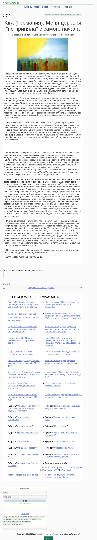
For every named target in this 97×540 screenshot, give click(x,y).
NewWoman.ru (11, 2)
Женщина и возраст (26, 448)
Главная (28, 7)
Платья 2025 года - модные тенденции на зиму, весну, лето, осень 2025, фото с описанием (23, 304)
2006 (60, 467)
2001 (50, 470)
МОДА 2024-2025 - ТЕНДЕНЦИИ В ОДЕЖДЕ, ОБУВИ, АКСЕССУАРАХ (24, 517)
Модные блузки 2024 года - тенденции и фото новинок (21, 353)
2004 (73, 467)
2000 (56, 470)
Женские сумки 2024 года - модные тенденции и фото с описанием (21, 385)
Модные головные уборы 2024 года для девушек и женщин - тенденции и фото (22, 329)
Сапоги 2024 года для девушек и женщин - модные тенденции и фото (63, 395)
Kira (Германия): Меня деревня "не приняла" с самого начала (42, 288)
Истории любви (24, 426)
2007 (54, 467)
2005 (67, 467)
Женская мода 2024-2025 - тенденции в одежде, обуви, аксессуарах (22, 408)
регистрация (40, 271)
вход (25, 501)
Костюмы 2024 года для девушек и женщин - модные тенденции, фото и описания (61, 363)
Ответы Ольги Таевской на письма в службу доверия (62, 455)
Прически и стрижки (51, 7)
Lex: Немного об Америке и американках (53, 35)
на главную (6, 283)
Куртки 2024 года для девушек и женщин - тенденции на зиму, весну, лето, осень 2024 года (62, 329)
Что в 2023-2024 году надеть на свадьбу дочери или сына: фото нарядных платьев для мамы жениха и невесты (63, 341)
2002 (43, 470)
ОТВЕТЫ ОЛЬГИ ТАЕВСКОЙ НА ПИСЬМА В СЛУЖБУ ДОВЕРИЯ (22, 519)
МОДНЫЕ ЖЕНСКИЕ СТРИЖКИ (13, 524)
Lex (70, 74)
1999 (62, 470)
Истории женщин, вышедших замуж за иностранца (63, 407)
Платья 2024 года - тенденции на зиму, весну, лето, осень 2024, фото (24, 363)
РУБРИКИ (25, 514)
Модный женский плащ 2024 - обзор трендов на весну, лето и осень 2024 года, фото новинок (24, 374)
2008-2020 (45, 467)
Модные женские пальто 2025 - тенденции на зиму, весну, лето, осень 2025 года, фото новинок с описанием (63, 315)
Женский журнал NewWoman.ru (47, 534)
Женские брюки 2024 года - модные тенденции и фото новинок (62, 353)
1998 (69, 470)
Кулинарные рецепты (27, 432)
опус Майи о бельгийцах (46, 221)
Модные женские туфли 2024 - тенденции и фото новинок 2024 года (23, 397)
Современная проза (64, 448)
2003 (79, 467)
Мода (36, 7)
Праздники (67, 7)
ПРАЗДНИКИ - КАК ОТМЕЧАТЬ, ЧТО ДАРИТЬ (17, 521)
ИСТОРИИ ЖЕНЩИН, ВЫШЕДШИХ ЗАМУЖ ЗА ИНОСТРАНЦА (63, 14)
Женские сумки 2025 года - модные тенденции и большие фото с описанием (62, 304)
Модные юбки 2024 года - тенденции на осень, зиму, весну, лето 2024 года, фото (63, 374)
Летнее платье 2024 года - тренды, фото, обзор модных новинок (21, 340)
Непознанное (60, 426)
